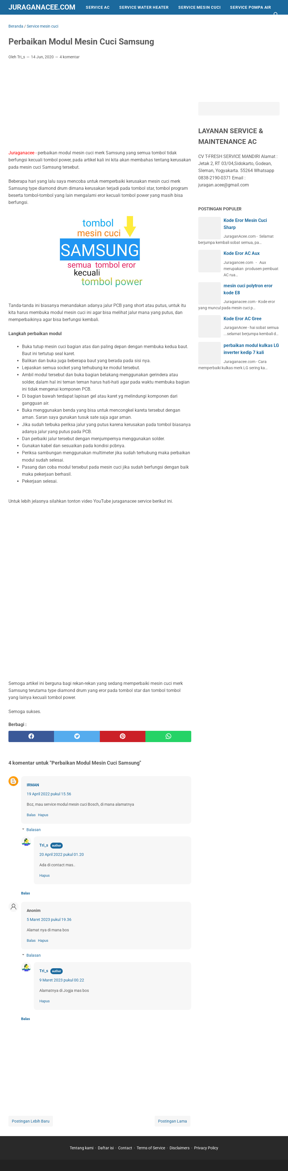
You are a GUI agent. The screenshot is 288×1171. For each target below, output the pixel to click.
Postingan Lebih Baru (31, 1121)
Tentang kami (81, 1148)
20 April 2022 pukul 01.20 (61, 854)
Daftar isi (106, 1148)
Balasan (33, 829)
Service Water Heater (144, 7)
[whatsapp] (168, 736)
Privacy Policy (206, 1148)
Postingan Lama (172, 1121)
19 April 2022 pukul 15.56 (49, 794)
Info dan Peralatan (35, 22)
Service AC (98, 7)
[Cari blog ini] (276, 14)
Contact (125, 1148)
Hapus (43, 815)
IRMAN (33, 785)
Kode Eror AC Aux (242, 253)
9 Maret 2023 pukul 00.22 (61, 980)
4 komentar (70, 57)
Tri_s (43, 845)
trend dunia (81, 22)
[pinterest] (122, 736)
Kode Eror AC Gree (243, 318)
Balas (31, 815)
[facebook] (31, 736)
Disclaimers (180, 1148)
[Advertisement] (99, 106)
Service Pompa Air (250, 7)
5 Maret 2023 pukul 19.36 (49, 919)
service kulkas (121, 22)
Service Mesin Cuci (199, 7)
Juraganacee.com (41, 7)
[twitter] (77, 736)
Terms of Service (151, 1148)
